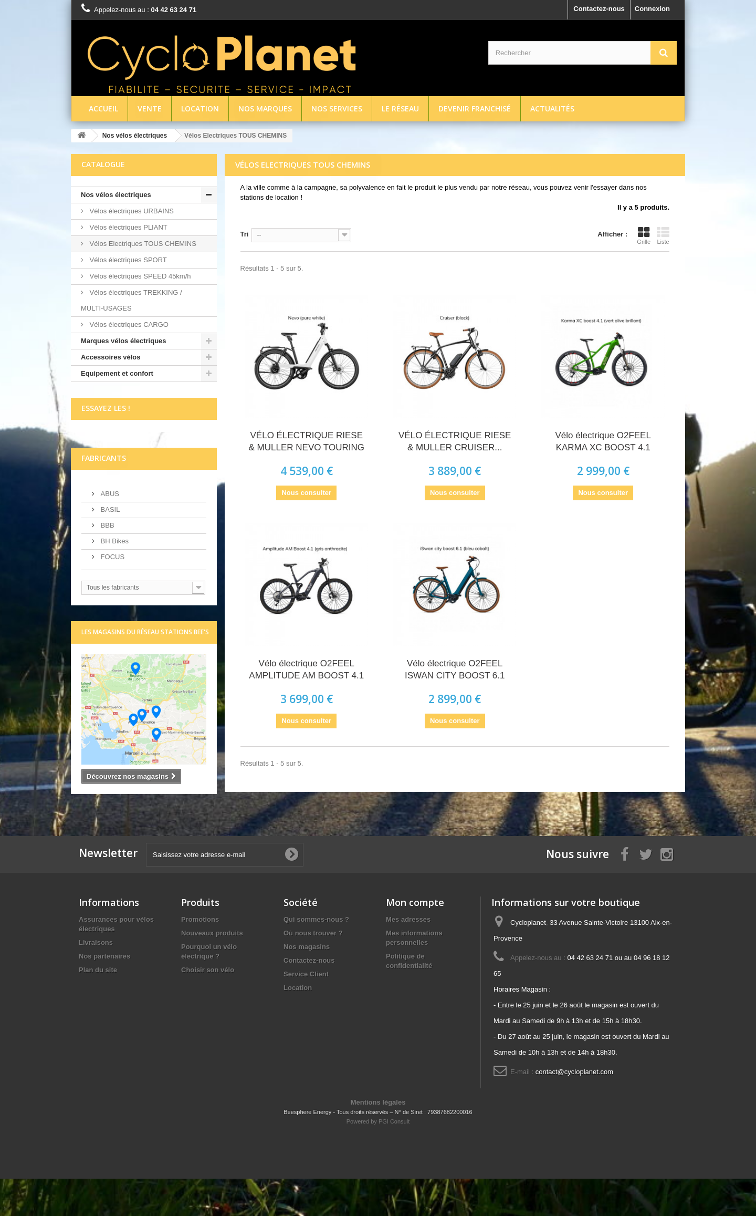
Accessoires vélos (110, 357)
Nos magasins (307, 984)
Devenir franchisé (474, 109)
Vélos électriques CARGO (128, 324)
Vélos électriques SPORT (127, 260)
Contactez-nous (599, 9)
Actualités (552, 109)
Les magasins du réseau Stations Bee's (145, 669)
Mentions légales (378, 1139)
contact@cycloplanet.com (574, 1109)
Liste (663, 235)
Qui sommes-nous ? (316, 957)
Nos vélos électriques (116, 195)
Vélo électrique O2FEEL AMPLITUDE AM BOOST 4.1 (306, 669)
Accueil (103, 109)
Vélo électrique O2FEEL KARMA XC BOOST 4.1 (603, 441)
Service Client (306, 1011)
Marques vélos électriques (123, 341)
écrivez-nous (102, 454)
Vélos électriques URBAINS (131, 211)
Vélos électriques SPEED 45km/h (139, 276)
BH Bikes (114, 578)
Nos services (336, 109)
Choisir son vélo (207, 1007)
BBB (106, 562)
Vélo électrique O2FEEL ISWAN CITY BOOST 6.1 (455, 669)
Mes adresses (408, 957)
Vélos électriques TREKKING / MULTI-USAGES (131, 300)
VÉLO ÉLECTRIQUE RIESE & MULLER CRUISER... (454, 441)
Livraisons (96, 980)
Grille (643, 235)
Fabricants (103, 495)
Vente (150, 109)
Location (200, 109)
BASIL (109, 547)
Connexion (652, 9)
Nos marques (265, 109)
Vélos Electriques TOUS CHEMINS (142, 244)
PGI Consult (394, 1159)
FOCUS (111, 594)
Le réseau (400, 109)
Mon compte (415, 939)
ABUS (109, 531)
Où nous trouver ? (313, 970)
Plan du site (98, 1007)
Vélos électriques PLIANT (127, 227)
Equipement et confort (117, 373)
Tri (244, 234)
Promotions (200, 957)
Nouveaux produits (212, 970)
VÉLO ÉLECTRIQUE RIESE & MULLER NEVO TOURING (306, 441)
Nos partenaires (104, 993)
